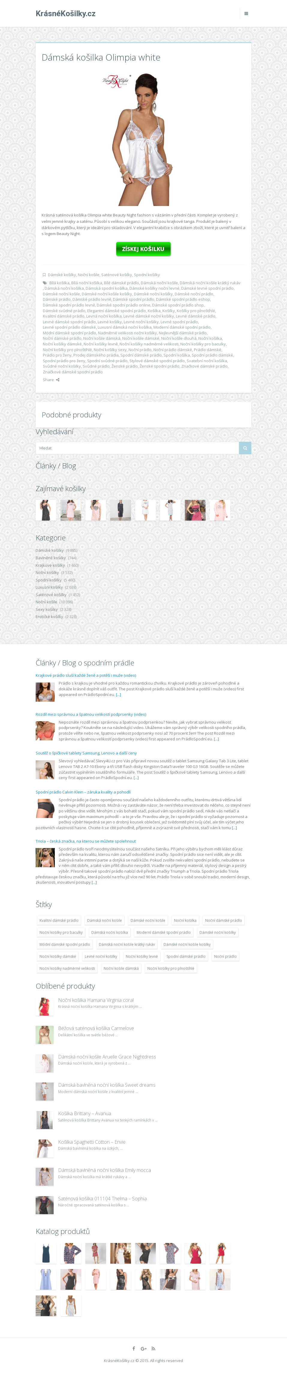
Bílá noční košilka (86, 282)
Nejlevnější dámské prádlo (183, 333)
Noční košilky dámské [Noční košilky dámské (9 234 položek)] (58, 956)
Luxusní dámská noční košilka (125, 327)
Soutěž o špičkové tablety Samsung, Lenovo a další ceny (86, 753)
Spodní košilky (147, 274)
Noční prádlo (140, 349)
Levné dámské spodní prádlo (69, 321)
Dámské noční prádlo (194, 294)
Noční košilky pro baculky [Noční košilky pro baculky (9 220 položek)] (61, 932)
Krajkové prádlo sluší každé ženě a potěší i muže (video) (86, 675)
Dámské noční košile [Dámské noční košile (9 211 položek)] (148, 920)
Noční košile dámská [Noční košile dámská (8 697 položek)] (121, 968)
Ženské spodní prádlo (159, 366)
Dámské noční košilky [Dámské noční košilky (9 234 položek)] (218, 932)
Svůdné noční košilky (62, 366)
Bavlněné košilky (51, 557)
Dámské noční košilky (153, 294)
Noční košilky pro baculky (203, 344)
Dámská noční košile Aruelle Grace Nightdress (107, 1056)
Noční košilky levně (101, 344)
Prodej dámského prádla (96, 355)
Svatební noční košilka (207, 360)
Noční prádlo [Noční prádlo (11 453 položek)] (225, 956)
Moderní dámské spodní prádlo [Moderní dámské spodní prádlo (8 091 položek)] (164, 932)
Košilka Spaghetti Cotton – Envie (92, 1142)
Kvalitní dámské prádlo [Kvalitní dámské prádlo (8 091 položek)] (59, 920)
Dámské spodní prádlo (133, 299)
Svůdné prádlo (96, 366)
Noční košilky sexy (110, 349)
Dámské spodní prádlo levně (69, 305)
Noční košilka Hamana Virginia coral (96, 1000)
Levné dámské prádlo (195, 316)
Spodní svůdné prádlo (107, 360)
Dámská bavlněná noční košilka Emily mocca (104, 1170)
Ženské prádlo (124, 366)
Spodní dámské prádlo (141, 355)
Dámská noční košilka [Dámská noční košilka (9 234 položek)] (109, 932)
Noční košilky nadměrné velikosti (149, 344)
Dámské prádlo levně (91, 299)
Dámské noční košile (61, 294)
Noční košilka (210, 338)
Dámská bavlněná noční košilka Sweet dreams (106, 1085)
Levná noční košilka (104, 316)
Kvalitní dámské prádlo (63, 316)
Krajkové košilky (50, 565)
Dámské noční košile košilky (107, 294)
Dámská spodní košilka (107, 288)
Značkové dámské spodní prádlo (73, 372)
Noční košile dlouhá (179, 338)
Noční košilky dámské (62, 344)
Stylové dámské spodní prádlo (157, 360)
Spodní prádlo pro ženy (64, 360)
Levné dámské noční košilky (148, 316)
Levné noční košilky (141, 321)
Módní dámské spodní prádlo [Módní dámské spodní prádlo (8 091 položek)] (65, 944)
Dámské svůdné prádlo (64, 310)
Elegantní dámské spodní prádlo (116, 310)
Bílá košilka (59, 282)
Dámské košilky (62, 274)
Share (51, 379)
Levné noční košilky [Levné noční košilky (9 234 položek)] (101, 956)
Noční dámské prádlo (62, 338)
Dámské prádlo (57, 299)
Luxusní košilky (49, 587)
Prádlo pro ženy (57, 355)
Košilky (168, 310)
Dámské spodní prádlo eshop (183, 299)
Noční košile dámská (101, 338)
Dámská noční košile (159, 282)
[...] (118, 694)
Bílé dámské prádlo (121, 282)
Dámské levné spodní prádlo (207, 288)
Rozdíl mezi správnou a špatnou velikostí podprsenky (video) (91, 714)
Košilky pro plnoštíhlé (196, 310)
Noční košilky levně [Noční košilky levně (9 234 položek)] (142, 956)
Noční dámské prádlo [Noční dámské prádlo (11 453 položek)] (223, 920)
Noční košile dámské (140, 338)
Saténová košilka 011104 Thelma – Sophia (102, 1198)
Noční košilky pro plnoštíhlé (67, 349)
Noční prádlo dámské (172, 349)
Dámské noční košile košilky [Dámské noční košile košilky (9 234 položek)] (187, 944)
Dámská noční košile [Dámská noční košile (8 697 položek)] (104, 920)
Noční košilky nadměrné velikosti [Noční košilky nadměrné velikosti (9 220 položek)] (67, 968)
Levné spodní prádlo (179, 321)
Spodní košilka (177, 355)
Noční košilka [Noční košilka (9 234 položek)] (185, 920)
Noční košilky (47, 572)
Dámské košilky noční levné (154, 288)
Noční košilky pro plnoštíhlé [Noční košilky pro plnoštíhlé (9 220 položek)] (170, 968)
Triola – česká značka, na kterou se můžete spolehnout (86, 841)
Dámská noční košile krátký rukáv (210, 282)
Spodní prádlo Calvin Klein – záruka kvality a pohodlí (83, 792)
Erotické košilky (49, 616)
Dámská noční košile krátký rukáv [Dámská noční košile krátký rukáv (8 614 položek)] (127, 944)
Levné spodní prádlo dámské (69, 327)
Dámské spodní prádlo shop (178, 305)
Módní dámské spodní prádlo (69, 333)
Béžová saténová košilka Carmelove (96, 1028)
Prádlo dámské (207, 349)
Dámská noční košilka (64, 288)
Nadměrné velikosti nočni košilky (127, 333)
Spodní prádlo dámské (212, 355)
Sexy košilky (47, 609)
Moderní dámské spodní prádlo (182, 327)
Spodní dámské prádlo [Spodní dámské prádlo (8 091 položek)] (186, 956)
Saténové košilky (116, 274)
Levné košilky (110, 321)
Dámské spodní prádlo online (123, 305)
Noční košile (88, 274)
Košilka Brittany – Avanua (84, 1113)
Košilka (154, 310)
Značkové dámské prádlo (204, 366)
